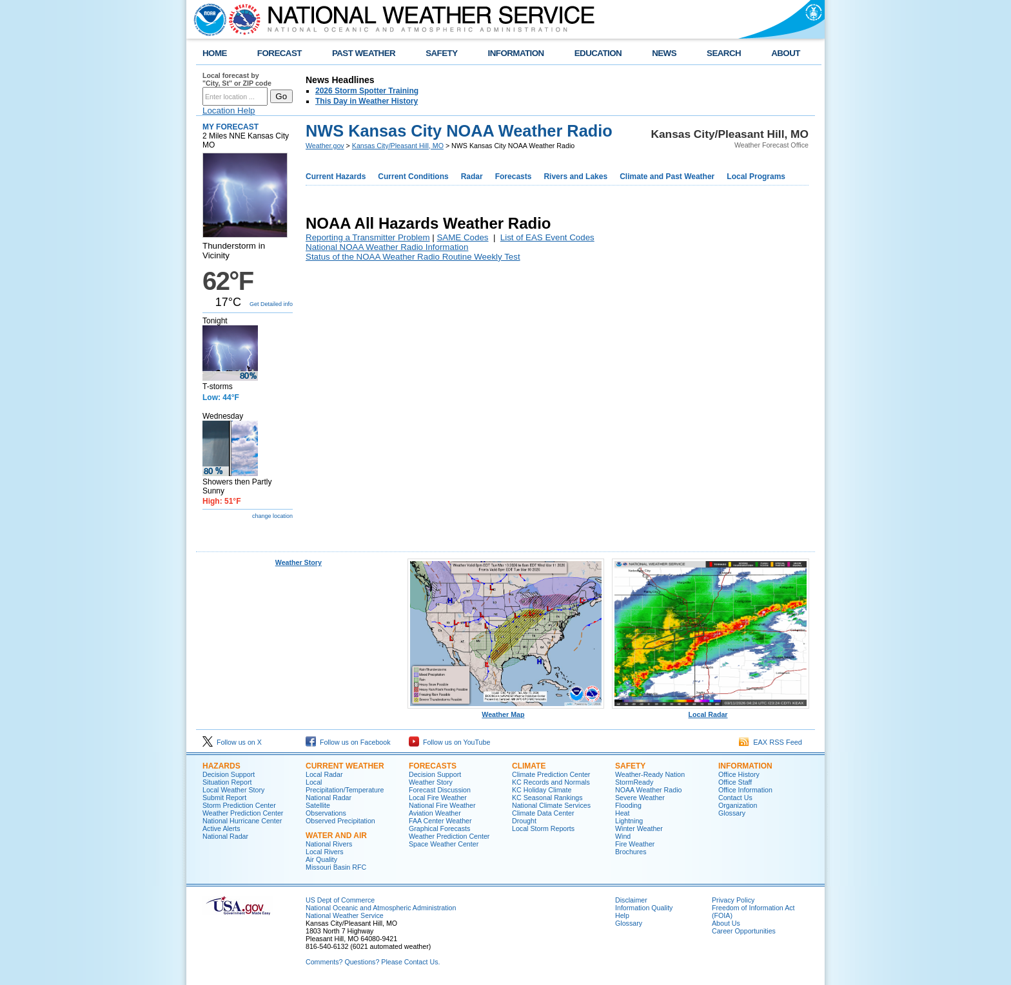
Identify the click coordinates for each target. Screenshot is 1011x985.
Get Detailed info (271, 304)
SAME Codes (462, 237)
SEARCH (724, 53)
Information (745, 765)
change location (272, 516)
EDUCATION (598, 53)
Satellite (318, 805)
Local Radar (710, 711)
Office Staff (735, 782)
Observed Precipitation (340, 821)
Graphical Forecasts (439, 828)
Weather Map (506, 711)
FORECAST (279, 53)
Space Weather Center (443, 844)
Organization (737, 805)
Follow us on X (232, 742)
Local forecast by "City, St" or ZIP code (236, 79)
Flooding (628, 805)
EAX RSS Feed (770, 742)
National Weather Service (345, 915)
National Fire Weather (442, 805)
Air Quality (321, 859)
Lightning (629, 821)
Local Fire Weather (438, 797)
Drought (524, 821)
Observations (326, 813)
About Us (726, 923)
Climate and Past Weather (667, 176)
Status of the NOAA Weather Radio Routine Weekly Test (413, 257)
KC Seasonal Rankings (547, 797)
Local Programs (756, 176)
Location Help (228, 110)
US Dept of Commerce (340, 900)
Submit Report (224, 797)
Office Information (745, 790)
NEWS (664, 53)
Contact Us (735, 797)
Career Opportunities (744, 931)
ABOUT (785, 53)
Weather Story (298, 562)
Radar (472, 176)
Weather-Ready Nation (650, 774)
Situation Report (226, 782)
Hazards (221, 765)
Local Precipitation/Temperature (345, 786)
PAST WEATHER (363, 53)
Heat (622, 813)
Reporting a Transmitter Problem (368, 237)
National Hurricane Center (242, 821)
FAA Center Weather (440, 821)
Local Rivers (325, 852)
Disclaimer (631, 900)
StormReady (634, 782)
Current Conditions (413, 176)
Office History (739, 774)
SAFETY (441, 53)
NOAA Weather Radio (648, 790)
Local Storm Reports (543, 828)
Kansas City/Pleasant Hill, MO (398, 145)
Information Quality (643, 908)
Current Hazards (336, 176)
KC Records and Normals (551, 782)
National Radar (225, 836)
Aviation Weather (435, 813)
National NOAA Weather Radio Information (387, 247)
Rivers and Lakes (575, 176)
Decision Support (228, 774)
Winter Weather (639, 828)
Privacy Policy (733, 900)
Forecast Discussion (440, 790)
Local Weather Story (233, 790)
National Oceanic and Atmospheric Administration (381, 908)
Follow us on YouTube (449, 742)
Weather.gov (325, 145)
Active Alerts (221, 828)
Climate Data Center (543, 813)
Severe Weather (640, 797)
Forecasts (513, 176)
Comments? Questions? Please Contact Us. (373, 962)
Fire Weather (634, 844)
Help (622, 915)
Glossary (731, 813)
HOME (214, 53)
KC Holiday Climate (541, 790)
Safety (630, 765)
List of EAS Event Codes (547, 237)
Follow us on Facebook (348, 742)
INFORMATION (516, 53)
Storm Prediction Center (239, 805)
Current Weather (345, 765)
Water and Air (336, 835)
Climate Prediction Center (551, 774)
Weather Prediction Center (242, 813)
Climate (528, 765)
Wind (623, 836)
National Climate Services (551, 805)
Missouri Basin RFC (336, 867)
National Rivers (329, 844)
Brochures (631, 852)
